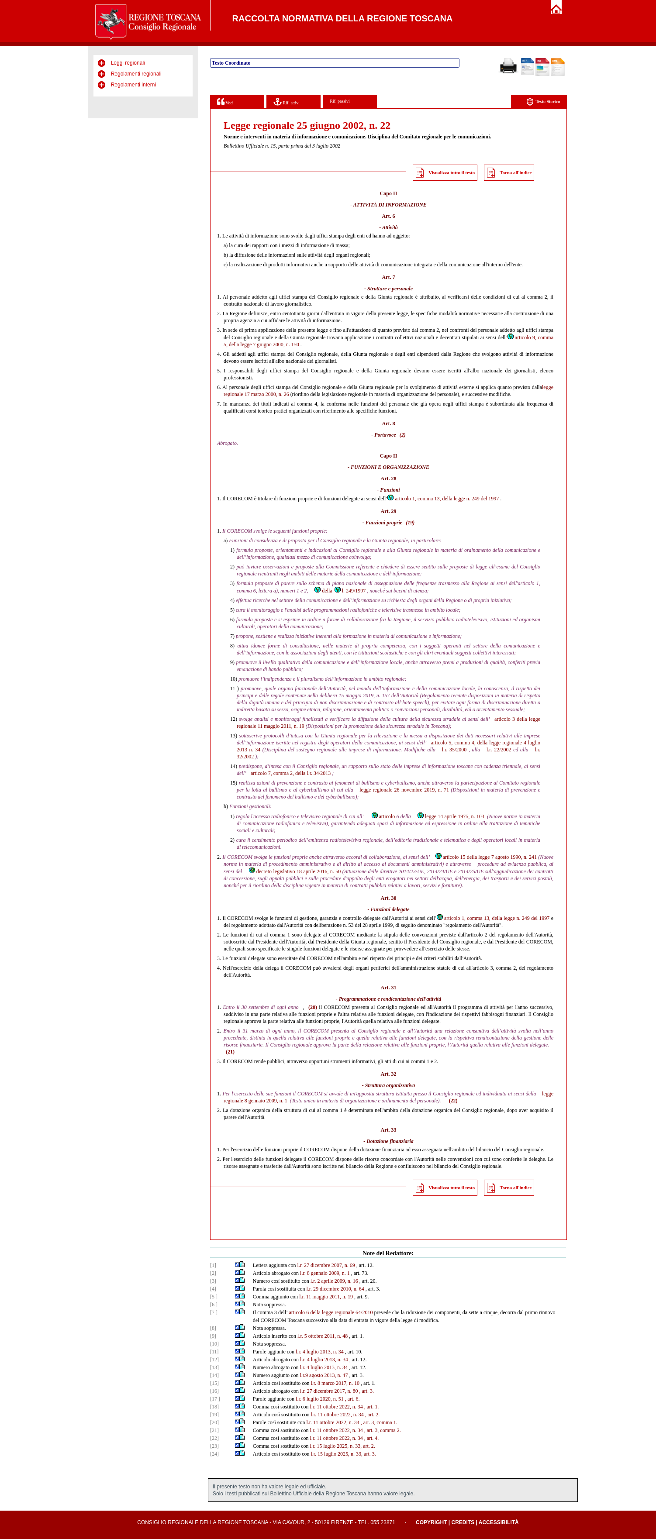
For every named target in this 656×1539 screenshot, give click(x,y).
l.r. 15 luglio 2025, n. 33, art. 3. (343, 1454)
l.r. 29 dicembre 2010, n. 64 (335, 1289)
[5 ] (214, 1297)
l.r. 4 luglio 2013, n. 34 (320, 1352)
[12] (214, 1360)
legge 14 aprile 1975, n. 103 (450, 816)
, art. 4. (371, 1438)
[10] (214, 1344)
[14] (214, 1375)
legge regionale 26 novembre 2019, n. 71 (404, 790)
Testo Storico (543, 102)
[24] (214, 1454)
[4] (213, 1289)
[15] (214, 1383)
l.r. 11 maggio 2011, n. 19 (326, 1297)
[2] (213, 1273)
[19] (214, 1415)
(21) (230, 1052)
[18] (214, 1407)
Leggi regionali (128, 63)
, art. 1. (371, 1407)
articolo (383, 816)
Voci (225, 101)
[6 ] (214, 1304)
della (323, 591)
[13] (214, 1367)
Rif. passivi (340, 101)
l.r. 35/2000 (454, 750)
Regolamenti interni (133, 85)
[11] (214, 1352)
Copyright (431, 1522)
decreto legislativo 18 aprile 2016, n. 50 (294, 871)
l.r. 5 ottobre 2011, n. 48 (322, 1336)
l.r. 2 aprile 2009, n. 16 (334, 1281)
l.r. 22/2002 (499, 750)
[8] (213, 1328)
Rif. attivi (286, 101)
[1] (213, 1265)
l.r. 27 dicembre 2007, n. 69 (326, 1265)
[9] (213, 1336)
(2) (403, 435)
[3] (213, 1281)
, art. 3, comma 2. (382, 1430)
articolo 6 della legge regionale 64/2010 (331, 1312)
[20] (214, 1422)
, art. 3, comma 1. (379, 1422)
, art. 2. (372, 1415)
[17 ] (215, 1399)
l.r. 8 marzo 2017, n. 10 (335, 1383)
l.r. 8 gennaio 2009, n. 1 (325, 1273)
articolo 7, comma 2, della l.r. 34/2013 (291, 773)
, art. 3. (366, 1391)
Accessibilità (499, 1522)
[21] (214, 1430)
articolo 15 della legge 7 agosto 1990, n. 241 (486, 857)
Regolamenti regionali (136, 74)
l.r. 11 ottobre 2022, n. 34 (336, 1407)
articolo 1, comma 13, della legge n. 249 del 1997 (443, 499)
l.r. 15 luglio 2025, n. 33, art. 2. (342, 1446)
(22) (453, 1101)
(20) (312, 1007)
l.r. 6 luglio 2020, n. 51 (320, 1399)
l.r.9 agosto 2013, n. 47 (324, 1375)
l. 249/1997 (350, 591)
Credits (462, 1522)
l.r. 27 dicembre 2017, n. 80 (329, 1391)
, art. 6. (352, 1399)
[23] (214, 1446)
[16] (214, 1391)
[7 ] (214, 1312)
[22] (214, 1438)
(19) (410, 523)
